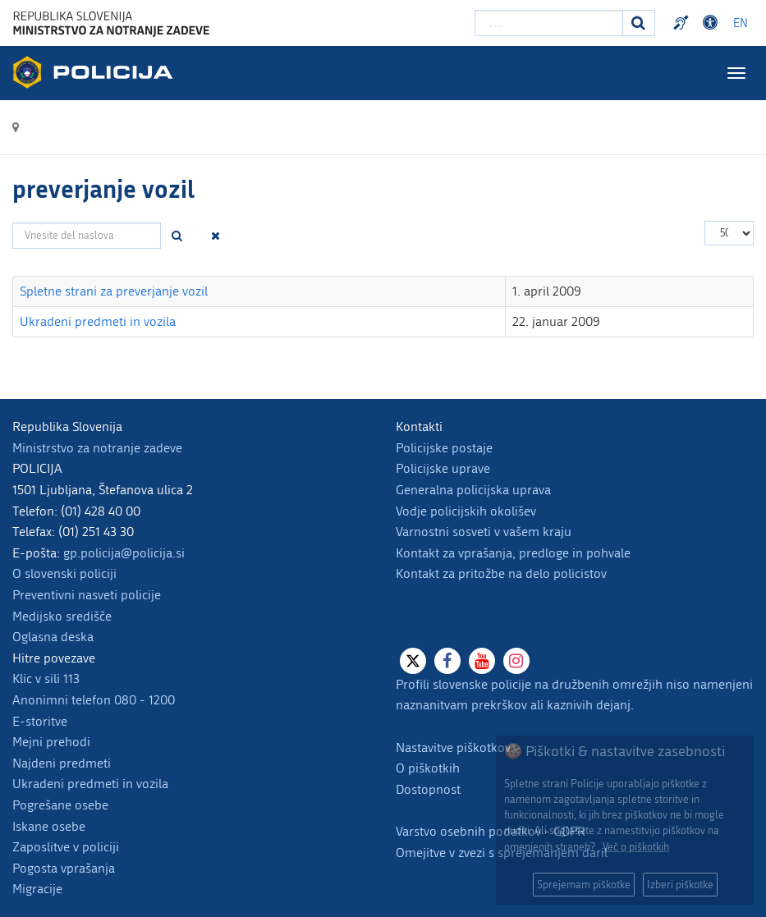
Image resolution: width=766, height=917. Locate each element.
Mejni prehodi (51, 742)
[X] (413, 661)
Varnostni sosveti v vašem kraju (483, 531)
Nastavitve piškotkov (453, 747)
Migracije (37, 888)
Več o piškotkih (636, 847)
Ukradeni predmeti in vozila (98, 321)
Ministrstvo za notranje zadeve (97, 448)
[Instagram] (516, 661)
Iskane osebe (48, 826)
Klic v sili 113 (46, 678)
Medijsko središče (62, 616)
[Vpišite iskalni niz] (549, 23)
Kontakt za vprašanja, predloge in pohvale (513, 553)
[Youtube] (482, 661)
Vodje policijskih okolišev (466, 511)
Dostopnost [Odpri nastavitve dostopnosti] (712, 23)
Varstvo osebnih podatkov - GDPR (490, 831)
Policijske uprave (443, 468)
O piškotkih (428, 768)
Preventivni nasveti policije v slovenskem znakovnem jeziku (683, 23)
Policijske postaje (444, 448)
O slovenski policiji (64, 573)
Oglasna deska (53, 636)
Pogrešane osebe (60, 805)
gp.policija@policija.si (124, 553)
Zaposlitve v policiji (65, 847)
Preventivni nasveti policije (86, 595)
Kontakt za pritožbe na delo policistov (501, 573)
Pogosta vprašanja (63, 868)
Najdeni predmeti (61, 763)
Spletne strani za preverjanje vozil (114, 291)
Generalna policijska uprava (473, 489)
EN (740, 23)
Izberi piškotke (680, 884)
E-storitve (39, 721)
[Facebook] (447, 661)
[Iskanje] (638, 23)
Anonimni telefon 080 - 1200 (93, 700)
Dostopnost (428, 789)
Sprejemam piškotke (584, 884)
